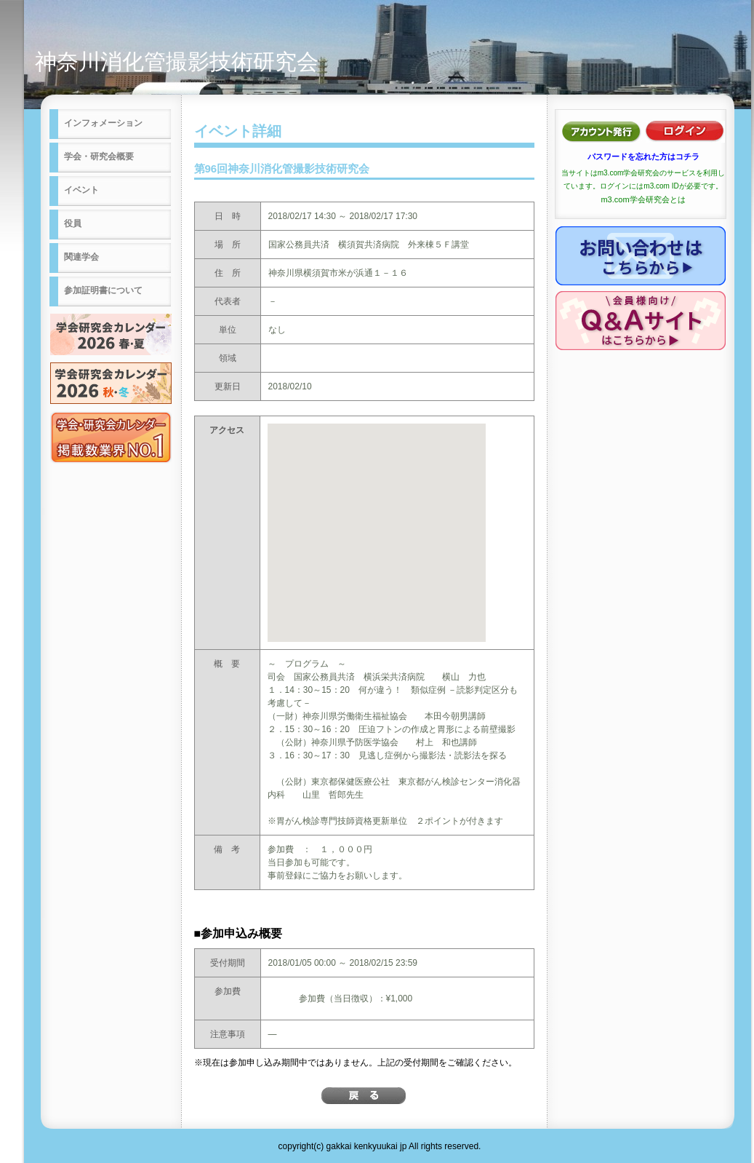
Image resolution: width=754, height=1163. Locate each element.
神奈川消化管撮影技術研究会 (176, 61)
